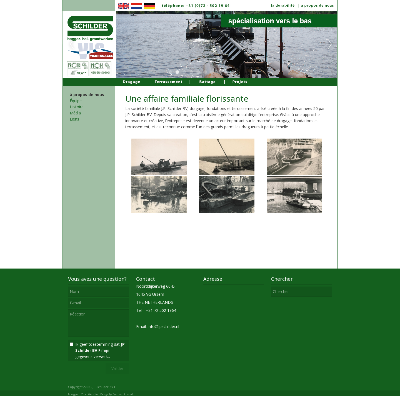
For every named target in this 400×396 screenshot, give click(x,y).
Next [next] (330, 44)
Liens (74, 119)
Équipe (76, 100)
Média (75, 113)
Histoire (77, 106)
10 (233, 72)
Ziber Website (89, 394)
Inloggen (73, 394)
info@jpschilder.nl (163, 326)
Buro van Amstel (122, 394)
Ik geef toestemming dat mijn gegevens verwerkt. (100, 350)
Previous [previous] (71, 44)
